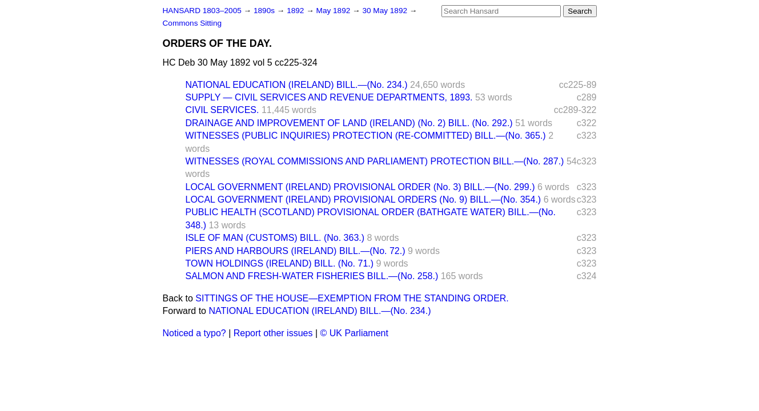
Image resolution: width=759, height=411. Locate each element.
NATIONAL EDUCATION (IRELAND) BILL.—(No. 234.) (297, 85)
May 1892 (334, 10)
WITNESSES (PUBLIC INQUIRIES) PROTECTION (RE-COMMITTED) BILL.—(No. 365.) (366, 135)
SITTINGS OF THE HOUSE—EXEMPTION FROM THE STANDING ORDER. (351, 298)
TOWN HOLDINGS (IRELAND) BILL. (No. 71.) (280, 263)
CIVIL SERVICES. (222, 110)
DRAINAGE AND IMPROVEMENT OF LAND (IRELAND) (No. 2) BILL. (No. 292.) (349, 123)
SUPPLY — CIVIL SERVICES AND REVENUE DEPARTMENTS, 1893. (329, 97)
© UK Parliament (354, 333)
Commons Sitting (192, 23)
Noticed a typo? (194, 333)
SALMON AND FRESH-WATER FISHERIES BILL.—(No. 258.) (312, 276)
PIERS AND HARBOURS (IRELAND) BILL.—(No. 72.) (295, 251)
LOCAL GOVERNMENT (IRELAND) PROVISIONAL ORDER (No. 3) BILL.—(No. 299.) (360, 187)
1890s (265, 10)
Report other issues (273, 333)
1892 (296, 10)
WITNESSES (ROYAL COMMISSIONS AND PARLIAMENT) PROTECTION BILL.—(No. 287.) (375, 161)
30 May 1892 (385, 10)
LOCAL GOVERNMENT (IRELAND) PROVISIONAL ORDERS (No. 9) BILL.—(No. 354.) (363, 199)
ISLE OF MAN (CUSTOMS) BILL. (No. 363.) (275, 238)
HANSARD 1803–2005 (202, 10)
